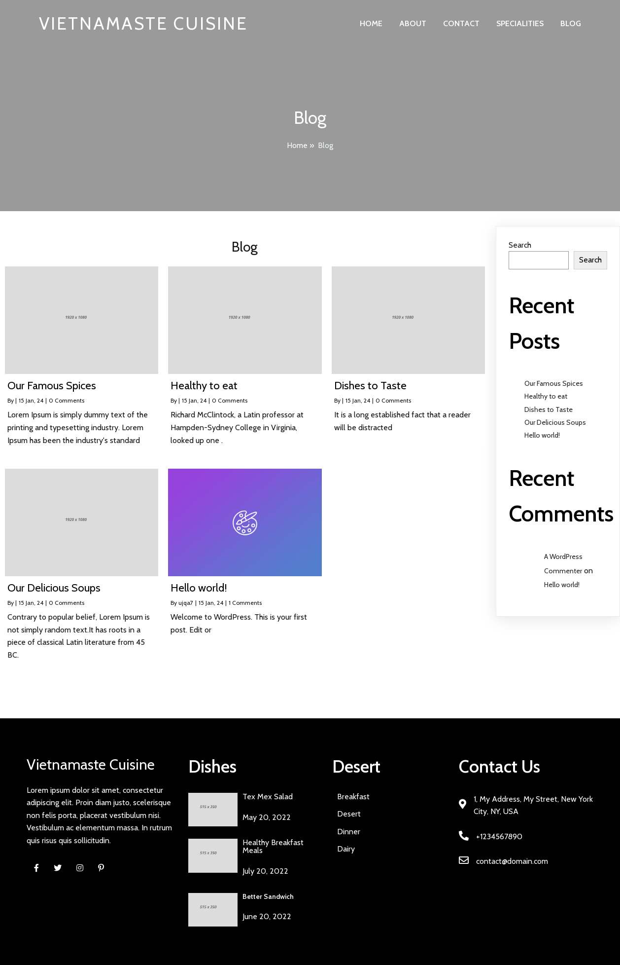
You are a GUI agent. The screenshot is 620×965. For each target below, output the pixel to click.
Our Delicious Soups (555, 422)
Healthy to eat (545, 396)
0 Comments (66, 400)
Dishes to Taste (548, 409)
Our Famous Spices (553, 383)
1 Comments (245, 602)
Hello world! (542, 435)
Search (520, 245)
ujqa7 (185, 602)
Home (297, 145)
